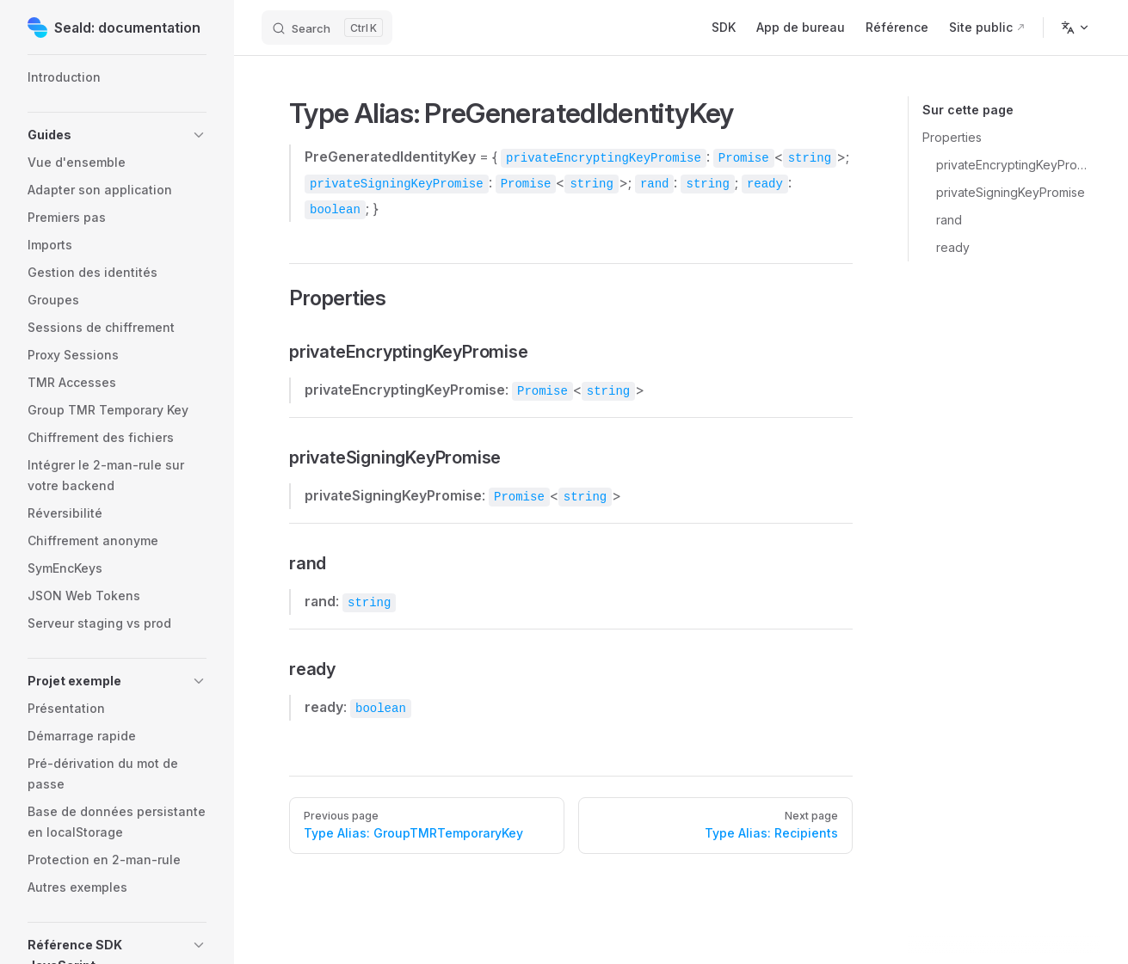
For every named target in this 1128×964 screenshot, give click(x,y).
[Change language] (1075, 27)
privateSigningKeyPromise (1010, 192)
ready (953, 247)
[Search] (327, 27)
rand (949, 219)
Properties (952, 137)
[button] (117, 135)
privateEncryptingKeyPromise (1011, 164)
